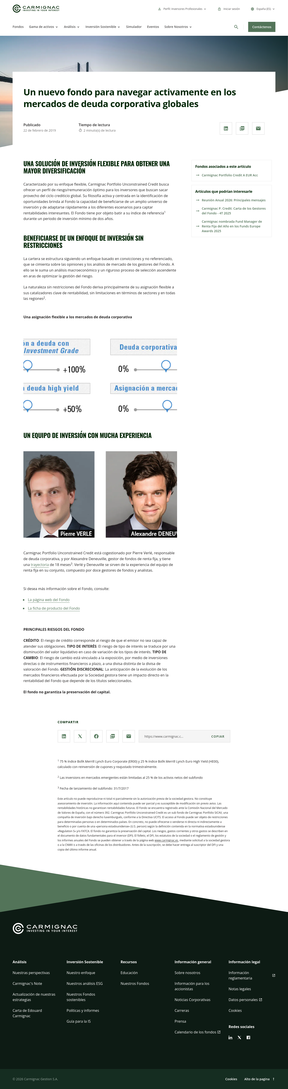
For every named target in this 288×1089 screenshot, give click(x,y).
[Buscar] (236, 27)
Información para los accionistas (192, 986)
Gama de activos (41, 27)
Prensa (180, 1021)
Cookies (235, 1010)
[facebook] (248, 1037)
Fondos (18, 27)
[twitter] (239, 1037)
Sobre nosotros (187, 972)
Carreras (182, 1010)
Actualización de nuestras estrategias (34, 997)
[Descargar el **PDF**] (242, 128)
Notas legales (240, 988)
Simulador (134, 27)
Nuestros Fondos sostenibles (81, 997)
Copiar (218, 736)
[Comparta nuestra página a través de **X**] (80, 736)
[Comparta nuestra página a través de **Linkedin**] (226, 128)
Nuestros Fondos (135, 983)
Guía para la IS (79, 1021)
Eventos (153, 27)
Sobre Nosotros (176, 27)
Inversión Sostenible (101, 27)
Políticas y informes (83, 1010)
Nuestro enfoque (81, 972)
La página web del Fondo (49, 599)
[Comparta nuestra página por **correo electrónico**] (258, 128)
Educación (129, 972)
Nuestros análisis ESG (85, 983)
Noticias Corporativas (192, 999)
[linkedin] (230, 1037)
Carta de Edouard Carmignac (27, 1013)
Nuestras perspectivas (31, 972)
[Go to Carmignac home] (36, 8)
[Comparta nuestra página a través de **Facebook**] (96, 736)
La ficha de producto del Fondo (54, 608)
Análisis (70, 27)
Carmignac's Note (27, 983)
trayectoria (40, 564)
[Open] (56, 27)
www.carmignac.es (166, 840)
